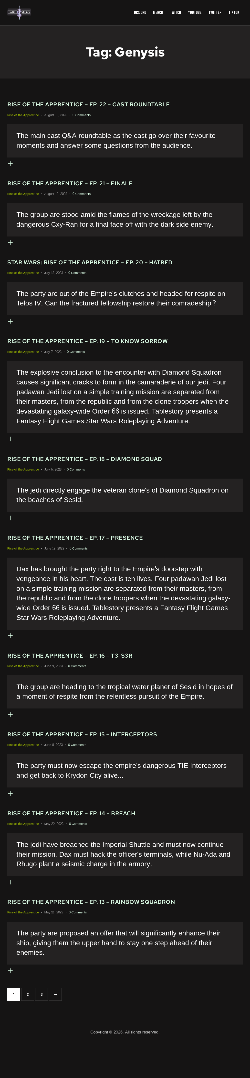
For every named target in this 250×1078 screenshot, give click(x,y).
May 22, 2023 (54, 853)
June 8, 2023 (53, 771)
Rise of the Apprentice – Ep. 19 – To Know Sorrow (97, 352)
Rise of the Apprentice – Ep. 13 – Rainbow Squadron (101, 935)
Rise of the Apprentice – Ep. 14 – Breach (79, 842)
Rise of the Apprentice (23, 115)
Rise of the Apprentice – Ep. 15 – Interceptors (91, 760)
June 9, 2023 (53, 688)
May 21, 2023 (53, 945)
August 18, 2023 (55, 115)
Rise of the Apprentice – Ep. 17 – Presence (83, 556)
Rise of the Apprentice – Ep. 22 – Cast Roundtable (98, 104)
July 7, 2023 (53, 363)
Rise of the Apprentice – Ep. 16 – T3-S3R (77, 677)
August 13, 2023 (55, 198)
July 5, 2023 (53, 484)
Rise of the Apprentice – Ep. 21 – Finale (77, 187)
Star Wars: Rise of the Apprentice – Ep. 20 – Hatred (100, 269)
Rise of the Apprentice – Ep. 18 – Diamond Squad (94, 473)
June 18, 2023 (54, 567)
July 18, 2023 (53, 280)
